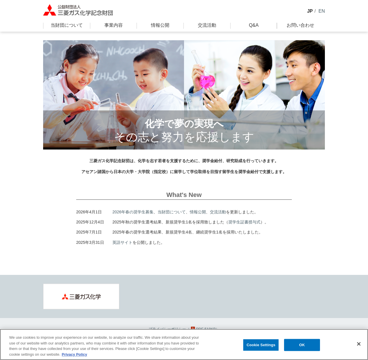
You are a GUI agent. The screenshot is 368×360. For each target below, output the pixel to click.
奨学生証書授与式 (244, 222)
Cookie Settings (261, 346)
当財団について (67, 25)
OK (302, 346)
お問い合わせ (300, 25)
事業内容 (113, 25)
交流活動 (207, 25)
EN (322, 11)
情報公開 (160, 25)
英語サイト (122, 242)
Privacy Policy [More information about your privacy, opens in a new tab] (74, 356)
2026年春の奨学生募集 (133, 212)
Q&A (254, 25)
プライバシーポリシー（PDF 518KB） (184, 329)
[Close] (358, 345)
